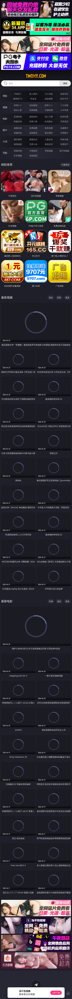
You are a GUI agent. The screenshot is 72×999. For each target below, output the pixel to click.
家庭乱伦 (33, 139)
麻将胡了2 (17, 98)
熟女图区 (49, 132)
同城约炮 (18, 150)
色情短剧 (33, 155)
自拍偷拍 (33, 105)
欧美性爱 (64, 116)
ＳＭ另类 (64, 110)
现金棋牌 (49, 98)
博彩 (5, 95)
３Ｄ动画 (64, 105)
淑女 (59, 601)
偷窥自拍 (18, 128)
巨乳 (59, 297)
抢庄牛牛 (64, 98)
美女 (51, 297)
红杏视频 (18, 155)
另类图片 (64, 132)
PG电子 (18, 93)
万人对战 (49, 93)
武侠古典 (64, 139)
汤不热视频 (64, 150)
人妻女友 (49, 139)
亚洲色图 (33, 128)
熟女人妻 (18, 110)
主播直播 (49, 110)
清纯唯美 (33, 132)
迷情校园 (18, 144)
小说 (5, 141)
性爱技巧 (64, 144)
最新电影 (7, 601)
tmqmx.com (36, 76)
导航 (5, 152)
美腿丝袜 (18, 132)
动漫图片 (64, 128)
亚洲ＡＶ (18, 105)
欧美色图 (49, 128)
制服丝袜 (18, 121)
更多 (67, 297)
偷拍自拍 (33, 116)
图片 (5, 130)
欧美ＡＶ (49, 105)
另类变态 (64, 121)
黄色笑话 (49, 144)
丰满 (51, 601)
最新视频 (7, 297)
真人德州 (33, 93)
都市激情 (18, 139)
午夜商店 (33, 150)
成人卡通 (49, 116)
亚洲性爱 (18, 116)
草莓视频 (49, 150)
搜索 (65, 83)
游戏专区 (64, 93)
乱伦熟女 (49, 121)
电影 (5, 118)
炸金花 (33, 98)
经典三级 (33, 121)
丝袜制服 (33, 110)
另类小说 (33, 144)
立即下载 (56, 992)
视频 (5, 107)
